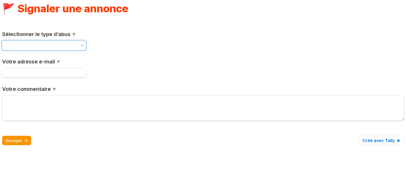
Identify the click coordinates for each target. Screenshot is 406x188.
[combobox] (44, 45)
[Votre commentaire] (203, 108)
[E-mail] (44, 73)
